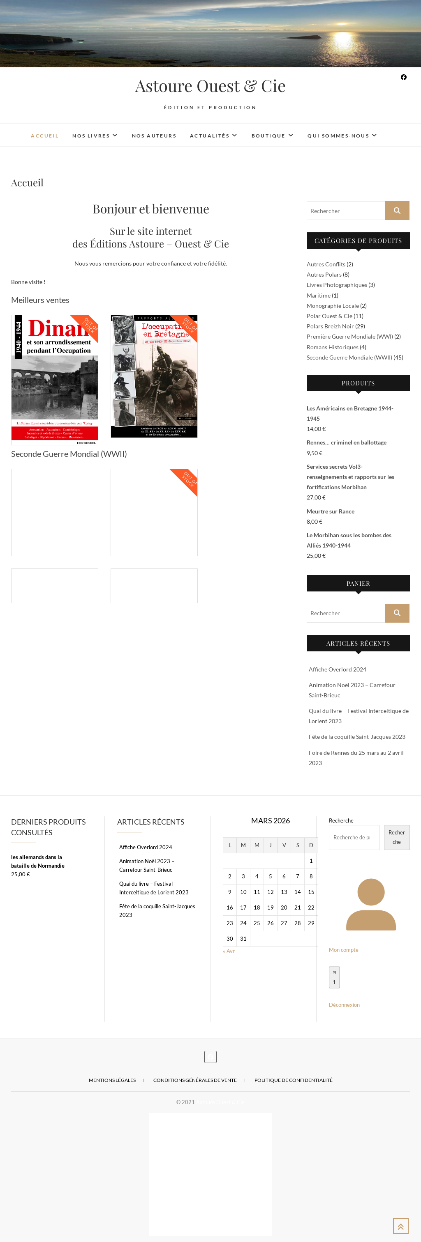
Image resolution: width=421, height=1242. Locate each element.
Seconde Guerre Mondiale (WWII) (349, 357)
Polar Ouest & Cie (329, 315)
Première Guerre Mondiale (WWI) (350, 336)
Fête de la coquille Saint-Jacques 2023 (357, 736)
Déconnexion (344, 1004)
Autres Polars (324, 274)
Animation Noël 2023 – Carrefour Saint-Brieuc (146, 865)
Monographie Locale (333, 305)
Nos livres (91, 136)
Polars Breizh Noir (330, 326)
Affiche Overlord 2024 (337, 669)
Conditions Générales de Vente (195, 1080)
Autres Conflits (326, 264)
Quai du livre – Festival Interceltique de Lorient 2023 (154, 888)
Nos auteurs (154, 136)
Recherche (341, 820)
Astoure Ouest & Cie (210, 85)
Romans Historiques (333, 347)
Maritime (319, 295)
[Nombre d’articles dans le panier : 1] (334, 977)
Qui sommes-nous (338, 136)
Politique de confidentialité (293, 1080)
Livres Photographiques (337, 284)
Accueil (45, 136)
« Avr (229, 951)
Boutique (269, 136)
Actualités (209, 136)
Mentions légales (112, 1080)
